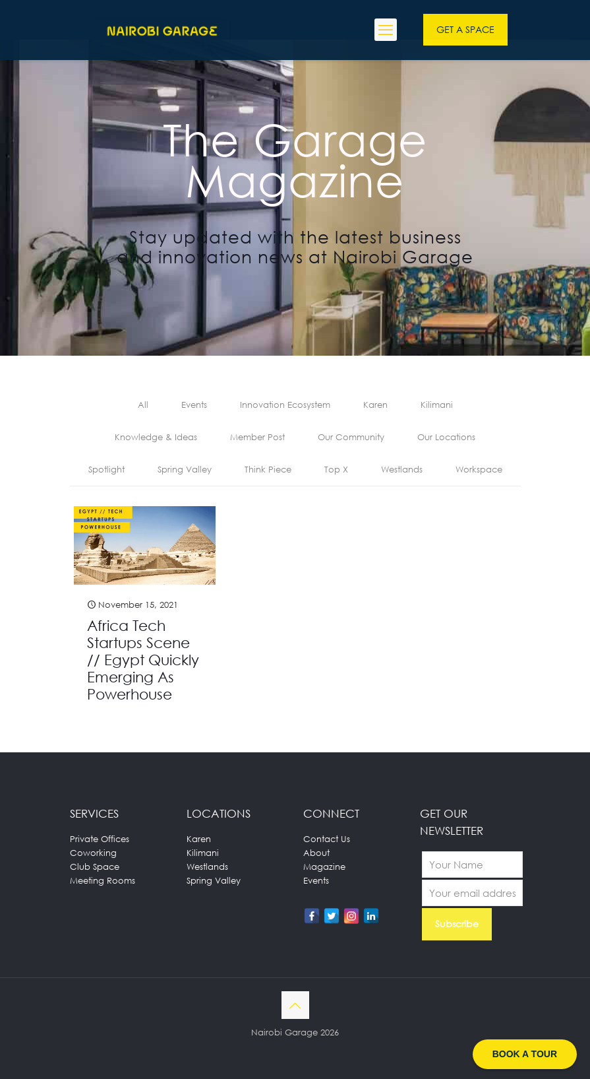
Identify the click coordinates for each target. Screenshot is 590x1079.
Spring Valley (185, 469)
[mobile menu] (385, 29)
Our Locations (446, 437)
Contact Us (326, 839)
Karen (375, 404)
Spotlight (106, 469)
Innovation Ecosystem (285, 404)
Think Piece (268, 469)
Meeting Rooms (102, 880)
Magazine (324, 866)
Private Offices (99, 839)
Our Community (351, 437)
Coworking (93, 852)
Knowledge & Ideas (156, 437)
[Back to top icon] (295, 1005)
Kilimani (437, 404)
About (316, 852)
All (143, 404)
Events (194, 404)
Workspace (479, 469)
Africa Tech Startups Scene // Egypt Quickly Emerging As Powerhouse (143, 659)
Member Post (257, 437)
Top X (336, 469)
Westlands (402, 469)
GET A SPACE (465, 29)
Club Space (94, 866)
